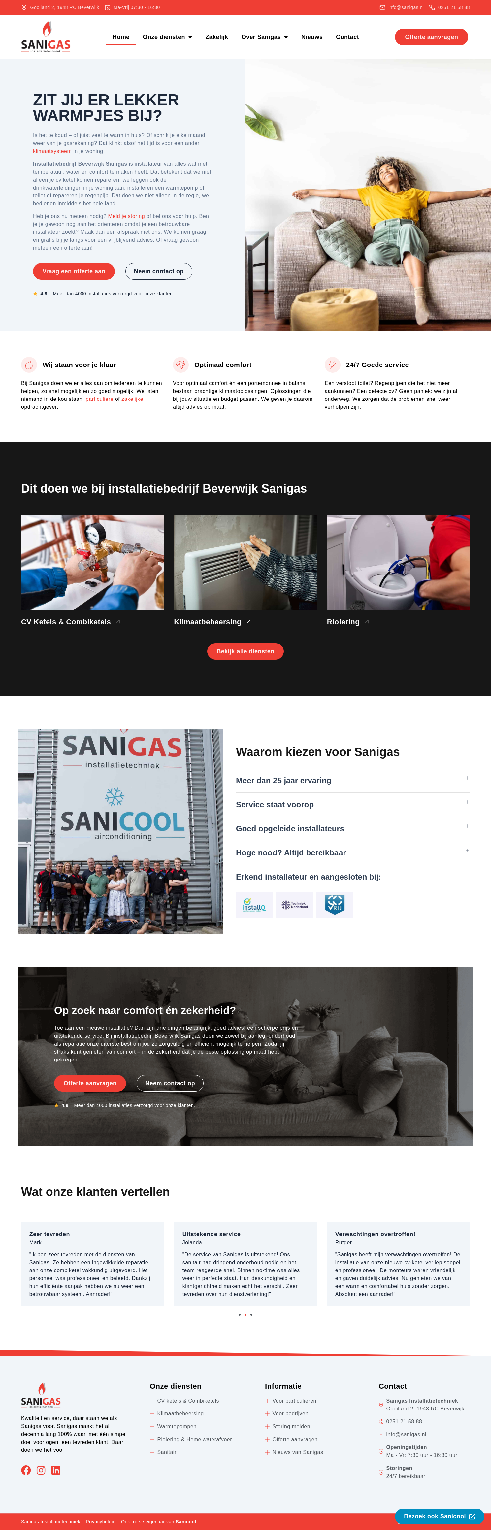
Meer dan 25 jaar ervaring (283, 781)
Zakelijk (216, 37)
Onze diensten (167, 37)
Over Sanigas (265, 37)
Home (121, 37)
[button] (353, 782)
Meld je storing (126, 216)
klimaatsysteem (52, 151)
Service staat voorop (275, 805)
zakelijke (132, 399)
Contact (347, 37)
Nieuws (312, 37)
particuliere (100, 399)
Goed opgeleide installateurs (290, 829)
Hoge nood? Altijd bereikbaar (291, 853)
